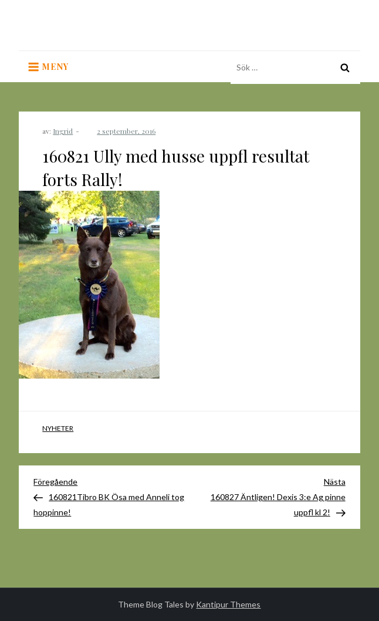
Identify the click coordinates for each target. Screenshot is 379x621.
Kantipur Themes (228, 604)
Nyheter (57, 428)
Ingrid (63, 131)
